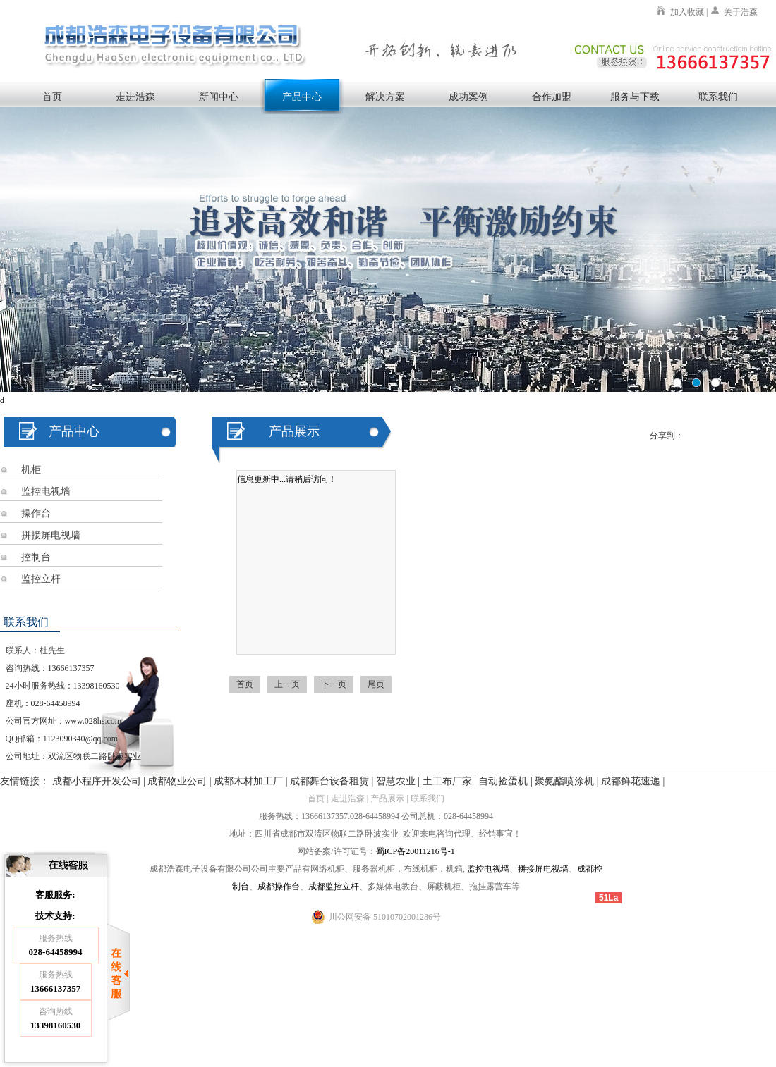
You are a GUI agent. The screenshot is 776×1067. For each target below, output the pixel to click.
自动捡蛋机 (503, 781)
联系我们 (718, 96)
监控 (475, 869)
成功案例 (468, 96)
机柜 (31, 469)
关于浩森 (741, 12)
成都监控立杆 (333, 887)
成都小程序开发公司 (96, 781)
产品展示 (387, 798)
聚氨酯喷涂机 (564, 781)
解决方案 (385, 96)
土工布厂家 (447, 781)
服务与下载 (635, 96)
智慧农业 (396, 781)
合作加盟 (551, 96)
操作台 (36, 513)
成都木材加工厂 (248, 781)
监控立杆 (41, 579)
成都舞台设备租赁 (329, 781)
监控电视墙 (46, 491)
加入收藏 (687, 12)
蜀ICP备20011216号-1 (415, 851)
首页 (52, 96)
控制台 (36, 557)
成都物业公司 (177, 781)
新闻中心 (218, 96)
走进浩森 (135, 96)
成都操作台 (278, 887)
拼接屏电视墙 (50, 535)
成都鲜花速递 (630, 781)
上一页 (287, 684)
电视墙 (496, 869)
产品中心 (302, 96)
